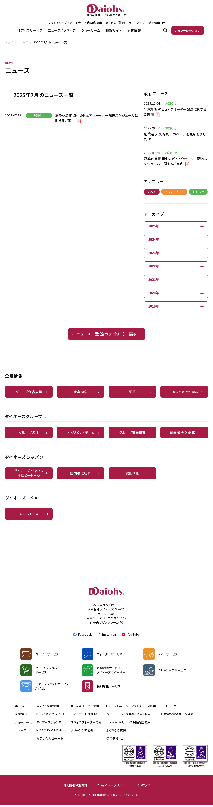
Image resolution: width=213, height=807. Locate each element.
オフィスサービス (29, 30)
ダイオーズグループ (23, 418)
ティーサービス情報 (84, 716)
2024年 (176, 241)
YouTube (133, 636)
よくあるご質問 (115, 23)
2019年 (176, 308)
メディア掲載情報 (47, 708)
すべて (151, 193)
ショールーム (90, 30)
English (166, 708)
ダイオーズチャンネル (50, 724)
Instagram (109, 636)
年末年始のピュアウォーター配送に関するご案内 (175, 113)
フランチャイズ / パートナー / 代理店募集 (75, 23)
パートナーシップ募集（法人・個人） (129, 716)
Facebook (85, 636)
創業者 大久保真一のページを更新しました (175, 138)
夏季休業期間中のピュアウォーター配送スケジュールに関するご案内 (175, 163)
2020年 (176, 295)
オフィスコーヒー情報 (85, 708)
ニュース (22, 44)
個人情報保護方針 (75, 787)
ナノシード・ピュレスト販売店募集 (128, 724)
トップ (8, 44)
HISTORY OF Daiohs (51, 732)
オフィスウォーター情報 (86, 724)
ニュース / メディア (62, 30)
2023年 (176, 255)
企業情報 (134, 30)
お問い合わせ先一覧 (49, 740)
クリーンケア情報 (82, 732)
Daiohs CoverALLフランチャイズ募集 (131, 708)
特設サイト (114, 30)
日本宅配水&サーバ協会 (177, 716)
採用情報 (154, 23)
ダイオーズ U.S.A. (22, 499)
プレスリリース (174, 193)
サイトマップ (137, 23)
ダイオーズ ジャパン (24, 459)
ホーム (19, 708)
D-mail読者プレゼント (50, 716)
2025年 (176, 228)
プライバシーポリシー (111, 787)
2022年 (176, 268)
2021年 (176, 281)
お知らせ (198, 193)
